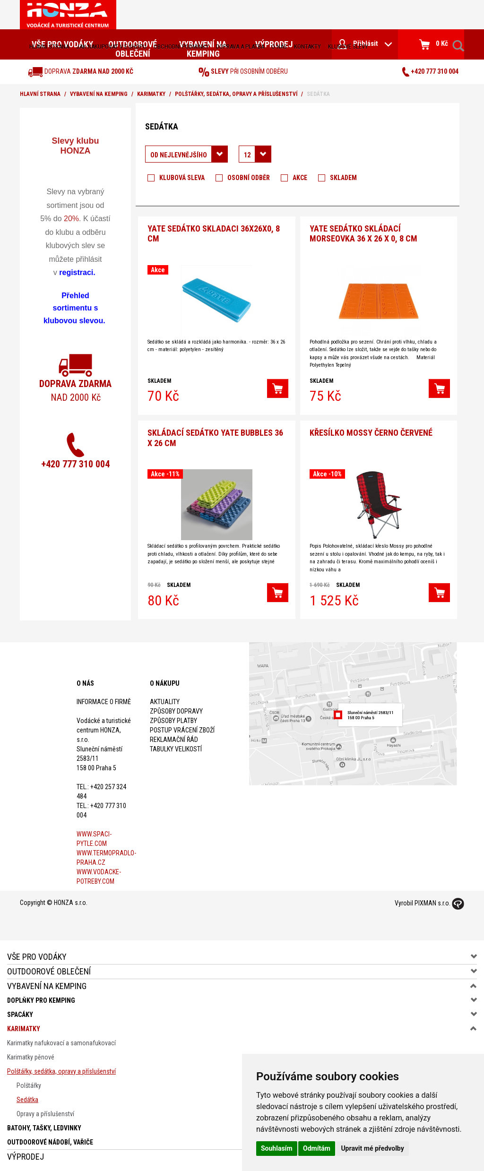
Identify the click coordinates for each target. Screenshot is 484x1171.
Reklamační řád (174, 737)
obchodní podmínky (181, 46)
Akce (300, 177)
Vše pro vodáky (37, 954)
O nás (279, 46)
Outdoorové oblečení (49, 969)
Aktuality (165, 699)
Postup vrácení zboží (182, 728)
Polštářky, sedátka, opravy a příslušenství (236, 94)
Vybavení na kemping (99, 94)
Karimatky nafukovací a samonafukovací (61, 1040)
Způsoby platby (173, 718)
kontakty (307, 46)
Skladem (343, 177)
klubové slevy (348, 46)
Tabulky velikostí (176, 746)
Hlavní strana (49, 46)
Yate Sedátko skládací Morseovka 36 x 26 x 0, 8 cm (363, 233)
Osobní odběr (248, 177)
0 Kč (433, 44)
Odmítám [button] (316, 1148)
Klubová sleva (182, 177)
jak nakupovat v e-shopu (111, 46)
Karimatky (151, 94)
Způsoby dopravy (176, 709)
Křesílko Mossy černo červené (371, 431)
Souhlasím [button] (277, 1148)
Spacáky (20, 1012)
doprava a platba (240, 46)
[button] (277, 387)
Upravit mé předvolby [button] (372, 1148)
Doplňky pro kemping (41, 998)
